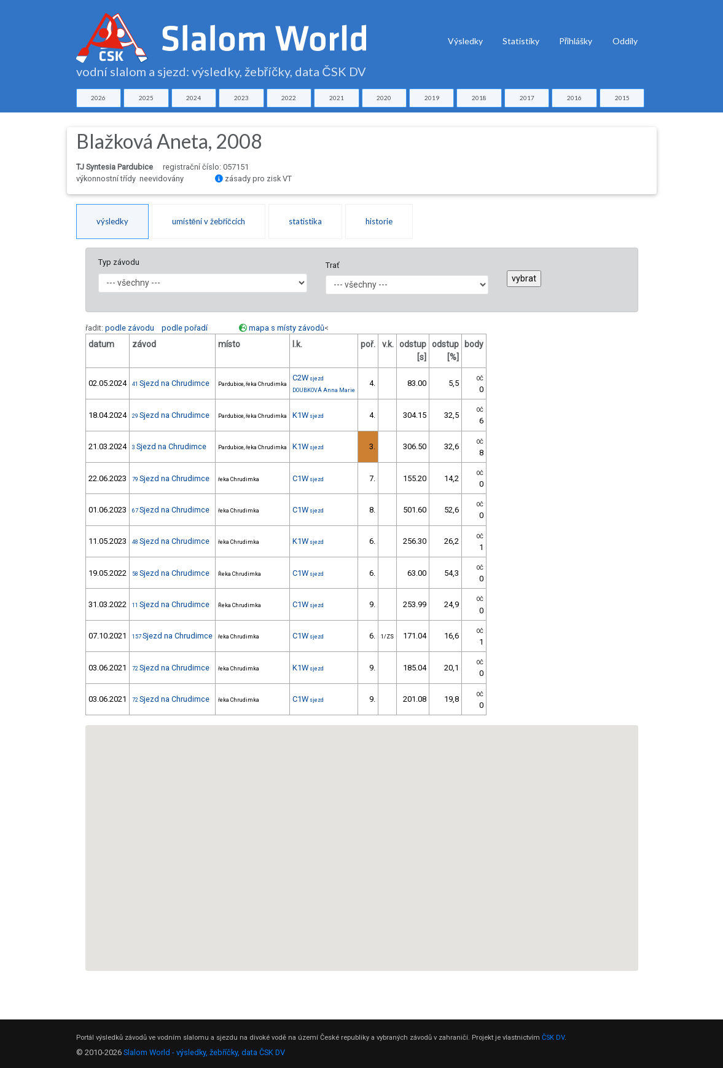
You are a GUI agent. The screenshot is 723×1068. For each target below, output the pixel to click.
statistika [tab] (305, 221)
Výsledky (465, 41)
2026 (98, 97)
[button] (362, 836)
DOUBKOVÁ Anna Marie (323, 390)
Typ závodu (118, 262)
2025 (146, 97)
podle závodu (129, 327)
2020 (384, 97)
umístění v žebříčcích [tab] (208, 221)
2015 (622, 97)
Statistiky (520, 41)
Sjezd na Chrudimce (170, 383)
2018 (479, 97)
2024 (193, 97)
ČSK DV (553, 1038)
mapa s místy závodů (286, 327)
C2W (308, 377)
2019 (431, 97)
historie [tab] (379, 221)
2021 (336, 97)
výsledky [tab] (112, 221)
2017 (527, 97)
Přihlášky (576, 41)
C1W (308, 478)
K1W (308, 415)
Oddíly (625, 41)
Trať (332, 265)
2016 (574, 97)
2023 (241, 97)
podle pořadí (185, 327)
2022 (288, 97)
